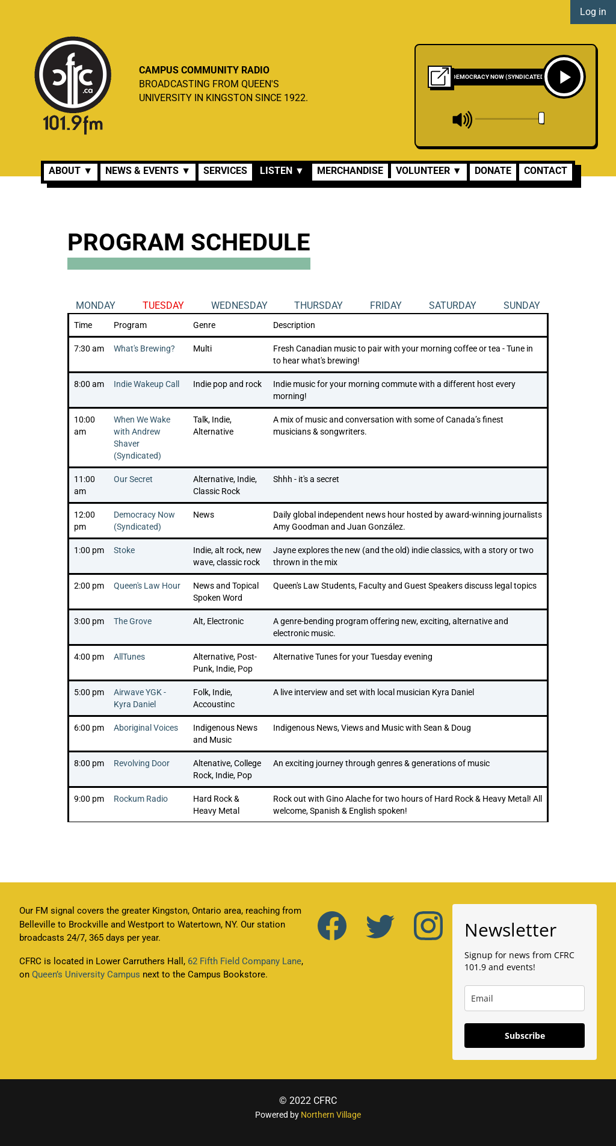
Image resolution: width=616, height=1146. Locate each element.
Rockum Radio (141, 799)
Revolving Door (142, 763)
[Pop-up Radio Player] (440, 77)
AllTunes (129, 656)
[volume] (510, 118)
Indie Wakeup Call (146, 384)
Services (225, 170)
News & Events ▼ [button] (148, 170)
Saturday (452, 305)
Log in (593, 11)
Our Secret (133, 479)
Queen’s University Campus (86, 974)
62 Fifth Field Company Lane (244, 961)
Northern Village (331, 1115)
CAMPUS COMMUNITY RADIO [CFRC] (204, 70)
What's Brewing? (144, 348)
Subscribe (525, 1035)
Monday (96, 305)
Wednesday (239, 305)
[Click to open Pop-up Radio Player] (440, 75)
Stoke (124, 550)
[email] (524, 998)
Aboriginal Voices (146, 728)
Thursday (318, 305)
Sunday (522, 305)
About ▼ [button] (71, 170)
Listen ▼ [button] (282, 170)
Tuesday (163, 305)
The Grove (133, 621)
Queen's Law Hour (147, 585)
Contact (545, 170)
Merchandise (350, 170)
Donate (493, 170)
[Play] (564, 76)
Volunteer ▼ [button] (429, 170)
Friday (386, 305)
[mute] (463, 119)
